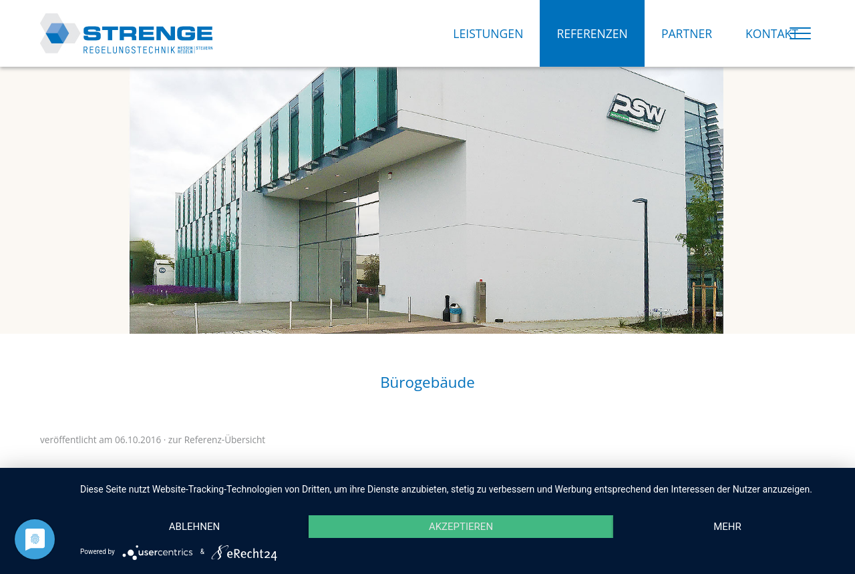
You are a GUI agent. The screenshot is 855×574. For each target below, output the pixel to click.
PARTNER (686, 33)
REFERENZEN (591, 33)
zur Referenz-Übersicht (216, 439)
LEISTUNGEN (488, 33)
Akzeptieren (461, 527)
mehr (727, 527)
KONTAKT (771, 33)
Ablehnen (194, 527)
